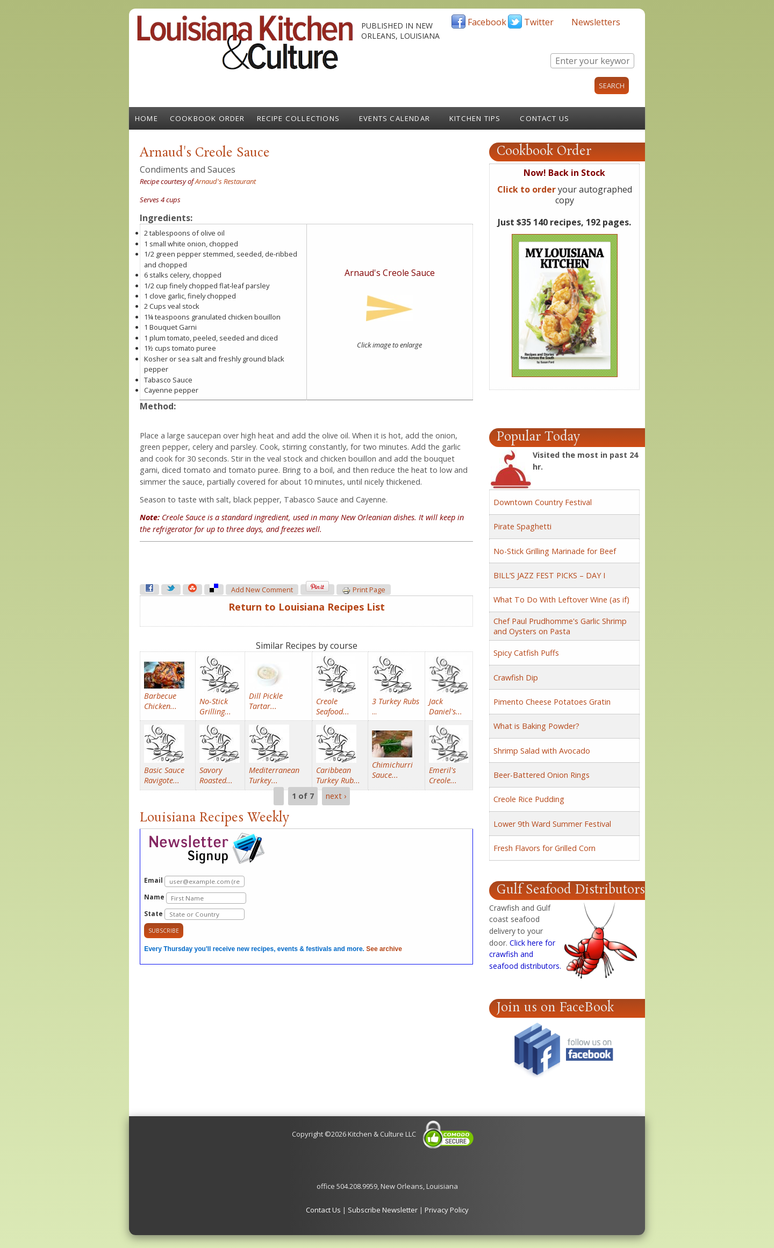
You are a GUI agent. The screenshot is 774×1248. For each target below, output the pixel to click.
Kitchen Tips (474, 118)
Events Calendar (394, 118)
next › (336, 796)
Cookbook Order (207, 118)
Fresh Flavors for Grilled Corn (544, 848)
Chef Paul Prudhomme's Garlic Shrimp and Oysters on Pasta (560, 626)
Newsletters (595, 22)
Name (195, 898)
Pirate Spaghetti (522, 526)
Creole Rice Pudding (528, 799)
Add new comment (262, 589)
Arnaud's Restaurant (225, 181)
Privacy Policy (447, 1210)
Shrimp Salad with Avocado (541, 751)
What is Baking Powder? (536, 726)
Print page (363, 590)
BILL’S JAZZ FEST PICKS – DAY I (549, 575)
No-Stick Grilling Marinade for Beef (554, 551)
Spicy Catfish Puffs (526, 653)
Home (146, 118)
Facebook (487, 22)
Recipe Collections (298, 118)
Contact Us (544, 118)
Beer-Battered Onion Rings (541, 775)
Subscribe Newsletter (383, 1210)
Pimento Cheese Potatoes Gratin (552, 702)
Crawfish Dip (515, 677)
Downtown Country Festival (542, 502)
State (194, 914)
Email (194, 881)
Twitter (539, 22)
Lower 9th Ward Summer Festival (552, 824)
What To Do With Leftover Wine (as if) (561, 599)
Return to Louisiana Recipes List (306, 606)
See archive (384, 949)
